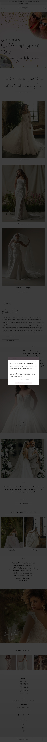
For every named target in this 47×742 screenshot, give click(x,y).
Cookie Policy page (18, 376)
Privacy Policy (26, 373)
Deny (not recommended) (23, 382)
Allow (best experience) (23, 379)
